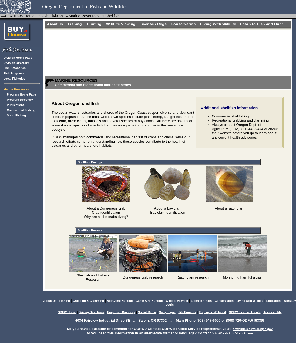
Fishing (64, 300)
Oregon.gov (167, 312)
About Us (49, 300)
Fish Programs (14, 73)
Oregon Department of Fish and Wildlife (84, 6)
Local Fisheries (14, 78)
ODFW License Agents (245, 312)
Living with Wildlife (250, 300)
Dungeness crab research (143, 277)
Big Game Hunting (120, 300)
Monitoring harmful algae (242, 277)
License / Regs (201, 300)
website (225, 133)
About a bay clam (167, 208)
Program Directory (20, 99)
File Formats (187, 312)
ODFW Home (23, 16)
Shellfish (112, 16)
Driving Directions (91, 312)
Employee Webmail (212, 312)
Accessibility (272, 312)
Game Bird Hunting (149, 300)
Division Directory (16, 62)
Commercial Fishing (21, 110)
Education (273, 300)
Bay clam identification (167, 212)
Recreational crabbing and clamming (240, 120)
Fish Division (52, 16)
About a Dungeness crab (106, 208)
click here (246, 333)
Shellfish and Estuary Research (93, 277)
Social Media (147, 312)
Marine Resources (84, 16)
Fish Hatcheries (15, 68)
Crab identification (106, 212)
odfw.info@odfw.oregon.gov (252, 329)
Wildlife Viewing (177, 300)
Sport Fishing (16, 115)
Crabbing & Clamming (88, 300)
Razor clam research (192, 277)
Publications (15, 105)
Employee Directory (121, 312)
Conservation (224, 300)
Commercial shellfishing (230, 116)
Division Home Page (18, 57)
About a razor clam (229, 208)
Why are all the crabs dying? (106, 217)
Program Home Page (21, 94)
